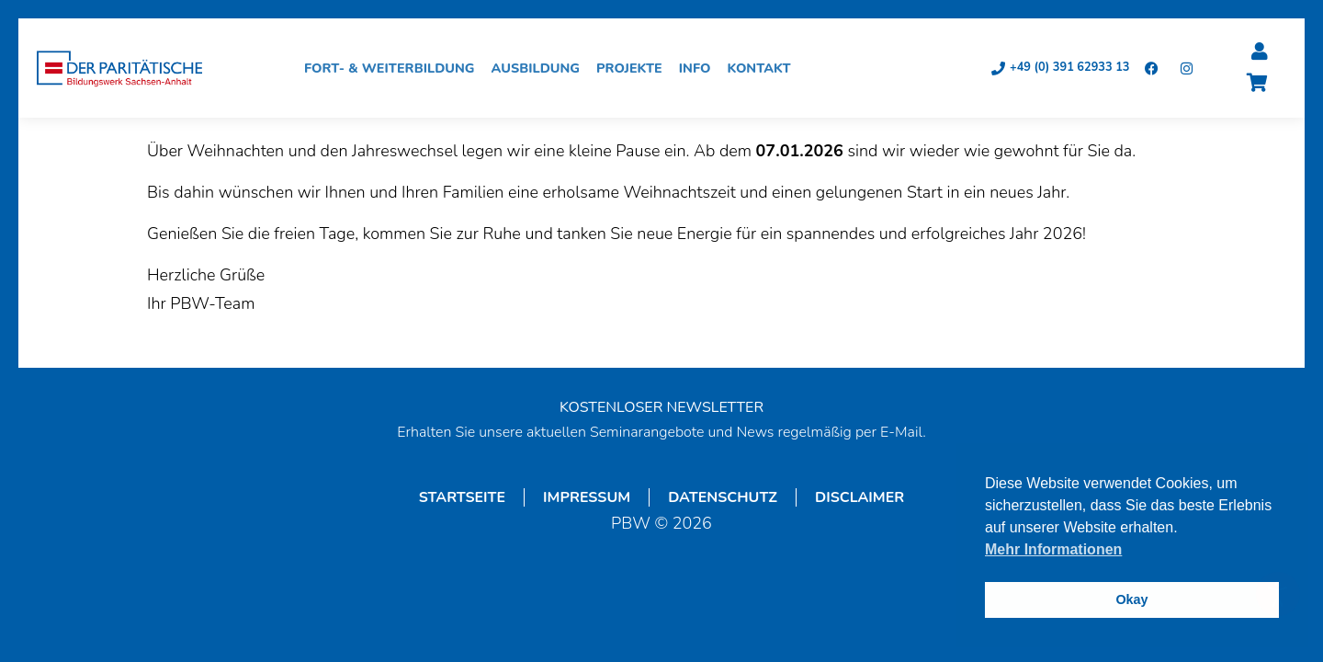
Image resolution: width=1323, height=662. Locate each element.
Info (699, 68)
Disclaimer (859, 497)
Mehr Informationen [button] (1053, 549)
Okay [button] (1131, 599)
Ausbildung (541, 68)
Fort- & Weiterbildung (394, 68)
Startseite (462, 497)
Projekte (634, 68)
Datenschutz (722, 497)
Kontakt (763, 68)
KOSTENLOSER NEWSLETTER (661, 407)
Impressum (586, 497)
